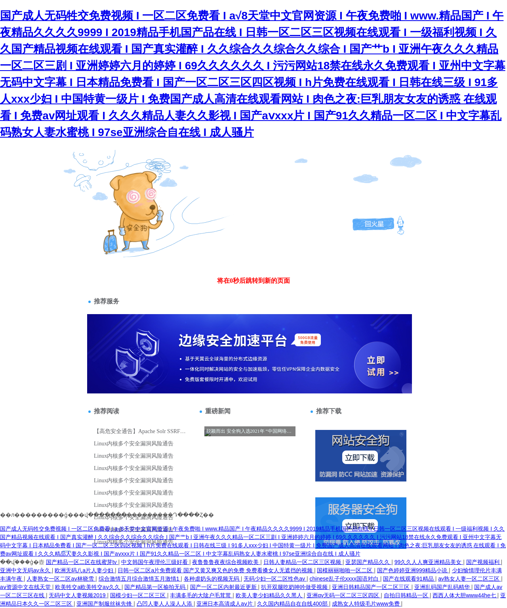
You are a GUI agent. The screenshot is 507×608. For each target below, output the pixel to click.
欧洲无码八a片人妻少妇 (85, 570)
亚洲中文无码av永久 (26, 570)
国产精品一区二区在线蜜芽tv (82, 562)
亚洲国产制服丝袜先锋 (104, 603)
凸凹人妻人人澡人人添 (165, 603)
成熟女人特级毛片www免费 (366, 603)
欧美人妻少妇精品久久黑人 (270, 595)
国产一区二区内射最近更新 (224, 587)
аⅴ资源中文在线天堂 (26, 587)
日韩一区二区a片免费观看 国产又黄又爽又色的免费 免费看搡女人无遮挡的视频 (216, 570)
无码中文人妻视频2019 (78, 595)
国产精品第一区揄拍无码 (155, 587)
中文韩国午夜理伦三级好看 (155, 562)
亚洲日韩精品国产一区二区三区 (371, 587)
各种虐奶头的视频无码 (212, 578)
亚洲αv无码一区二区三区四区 (344, 595)
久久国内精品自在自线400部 (293, 603)
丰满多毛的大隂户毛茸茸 (201, 595)
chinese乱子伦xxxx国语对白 (345, 578)
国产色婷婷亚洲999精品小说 (413, 570)
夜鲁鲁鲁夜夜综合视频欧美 (226, 562)
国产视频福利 (483, 562)
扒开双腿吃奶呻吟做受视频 (295, 587)
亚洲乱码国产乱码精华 (442, 587)
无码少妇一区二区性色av (275, 578)
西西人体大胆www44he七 (465, 595)
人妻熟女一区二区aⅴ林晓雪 (61, 578)
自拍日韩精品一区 (407, 595)
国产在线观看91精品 (409, 578)
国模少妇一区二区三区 (138, 595)
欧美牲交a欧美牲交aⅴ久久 (88, 587)
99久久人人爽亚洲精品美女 (429, 562)
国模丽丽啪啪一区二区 (345, 570)
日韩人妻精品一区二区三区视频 (303, 562)
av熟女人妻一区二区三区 (469, 578)
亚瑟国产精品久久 (368, 562)
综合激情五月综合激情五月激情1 (140, 578)
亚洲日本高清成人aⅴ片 (225, 603)
